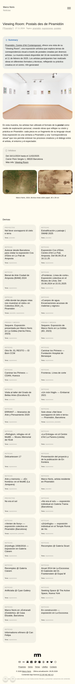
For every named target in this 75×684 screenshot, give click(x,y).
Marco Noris (8, 7)
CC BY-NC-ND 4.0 (46, 675)
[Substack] (27, 662)
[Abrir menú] (69, 8)
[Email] (19, 662)
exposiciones (47, 28)
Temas (37, 667)
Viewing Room (21, 162)
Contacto (53, 667)
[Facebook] (31, 662)
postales (57, 28)
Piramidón (8, 28)
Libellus (45, 667)
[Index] (37, 655)
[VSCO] (55, 662)
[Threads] (43, 662)
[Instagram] (39, 662)
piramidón (37, 28)
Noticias (7, 10)
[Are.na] (23, 662)
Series (30, 667)
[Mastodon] (35, 662)
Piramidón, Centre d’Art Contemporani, (23, 45)
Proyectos (22, 667)
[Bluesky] (51, 662)
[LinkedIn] (47, 662)
